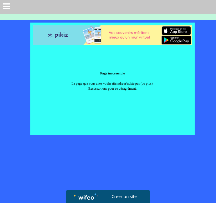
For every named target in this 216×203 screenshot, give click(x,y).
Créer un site (124, 196)
